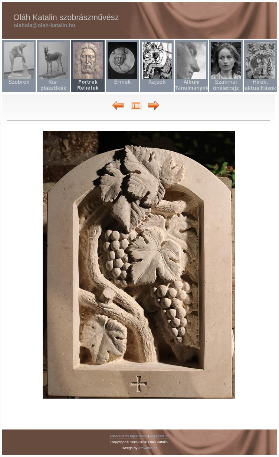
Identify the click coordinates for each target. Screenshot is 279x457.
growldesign (147, 448)
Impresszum (160, 436)
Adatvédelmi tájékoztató (128, 436)
